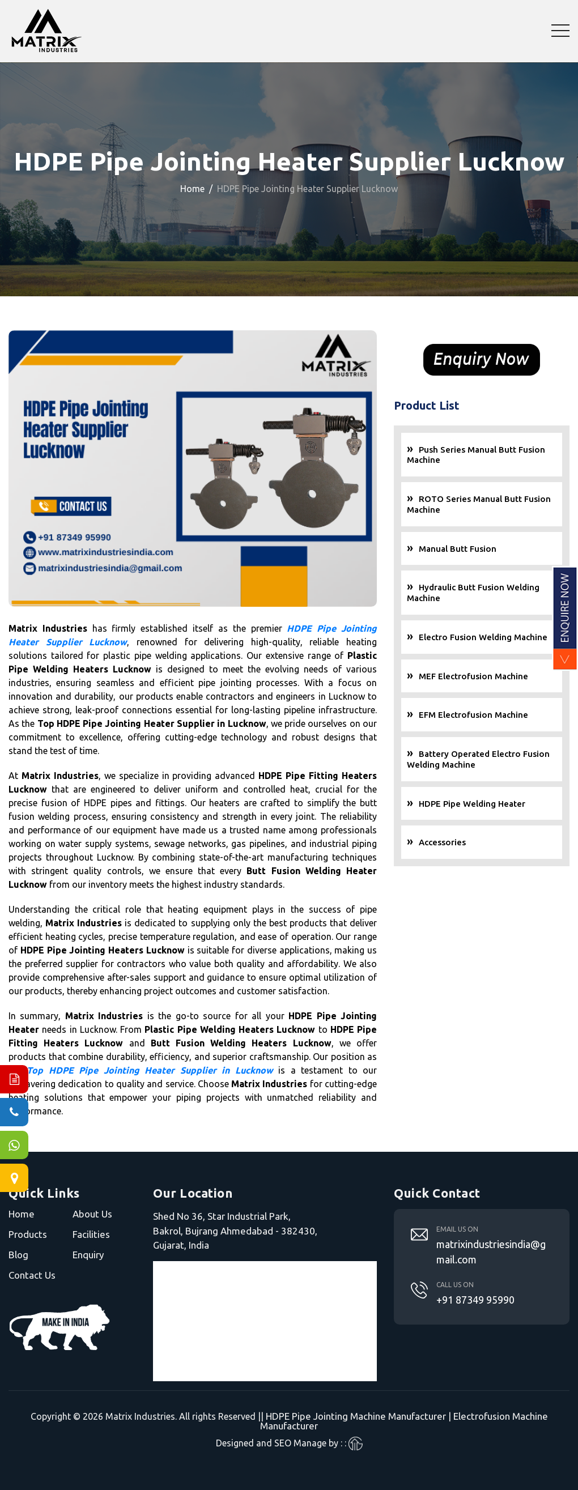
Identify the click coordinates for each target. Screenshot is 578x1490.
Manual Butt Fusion (457, 549)
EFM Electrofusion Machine (473, 715)
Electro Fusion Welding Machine (483, 637)
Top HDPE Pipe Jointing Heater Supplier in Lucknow (150, 1070)
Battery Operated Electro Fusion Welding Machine (478, 760)
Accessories (442, 843)
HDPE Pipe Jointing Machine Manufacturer (356, 1416)
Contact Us (32, 1275)
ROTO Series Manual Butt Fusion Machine (479, 505)
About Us (92, 1213)
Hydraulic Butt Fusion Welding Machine (473, 593)
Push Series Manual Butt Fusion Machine (476, 455)
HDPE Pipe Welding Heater (472, 804)
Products (27, 1234)
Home (192, 189)
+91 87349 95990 (475, 1299)
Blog (18, 1254)
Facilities (91, 1234)
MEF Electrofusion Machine (473, 677)
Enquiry (88, 1254)
